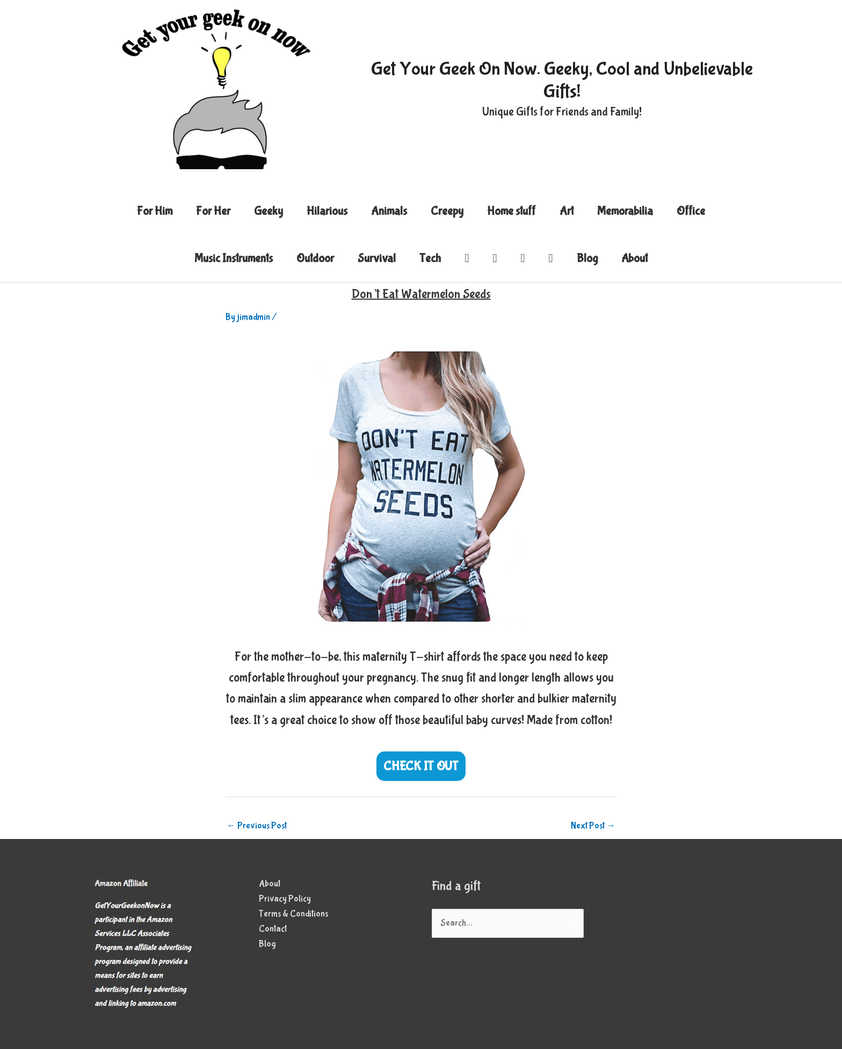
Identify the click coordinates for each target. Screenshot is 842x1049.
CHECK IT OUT (421, 766)
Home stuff (511, 211)
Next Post (593, 826)
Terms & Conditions (293, 914)
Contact (273, 929)
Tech (430, 258)
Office (691, 211)
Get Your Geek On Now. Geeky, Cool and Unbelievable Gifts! (562, 80)
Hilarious (327, 211)
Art (567, 211)
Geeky (268, 211)
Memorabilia (625, 211)
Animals (389, 211)
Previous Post (257, 826)
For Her (213, 211)
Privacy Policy (285, 899)
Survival (377, 258)
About (634, 258)
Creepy (447, 211)
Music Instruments (233, 258)
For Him (154, 211)
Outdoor (315, 258)
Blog (587, 258)
